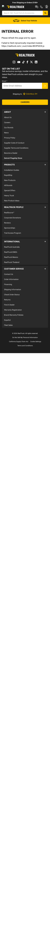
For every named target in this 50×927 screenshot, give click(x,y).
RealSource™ (9, 219)
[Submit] (45, 96)
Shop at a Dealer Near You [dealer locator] (12, 11)
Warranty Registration (13, 312)
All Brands (8, 193)
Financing (8, 287)
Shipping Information (12, 292)
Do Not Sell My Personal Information (25, 340)
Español (7, 323)
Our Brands (8, 137)
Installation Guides (11, 178)
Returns (7, 302)
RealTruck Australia (12, 251)
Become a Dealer (10, 162)
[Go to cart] (44, 23)
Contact (30, 11)
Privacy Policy (9, 147)
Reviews (7, 229)
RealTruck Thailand (11, 266)
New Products (9, 188)
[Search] (44, 17)
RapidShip (8, 183)
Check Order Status (12, 297)
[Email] (22, 96)
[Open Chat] (6, 23)
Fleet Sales (8, 328)
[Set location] (30, 104)
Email (4, 92)
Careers (7, 132)
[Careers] (25, 112)
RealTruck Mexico (11, 261)
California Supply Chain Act (18, 344)
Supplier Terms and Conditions (16, 157)
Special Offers (9, 198)
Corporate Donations (12, 224)
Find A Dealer (9, 307)
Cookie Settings (35, 344)
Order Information (11, 282)
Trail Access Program (12, 239)
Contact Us (8, 277)
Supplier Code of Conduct (14, 152)
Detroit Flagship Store (13, 167)
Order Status (43, 11)
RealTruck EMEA (10, 256)
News (6, 142)
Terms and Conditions (25, 348)
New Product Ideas (11, 208)
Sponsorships (9, 234)
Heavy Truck (9, 203)
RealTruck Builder (36, 7)
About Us (7, 127)
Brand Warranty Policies (13, 317)
